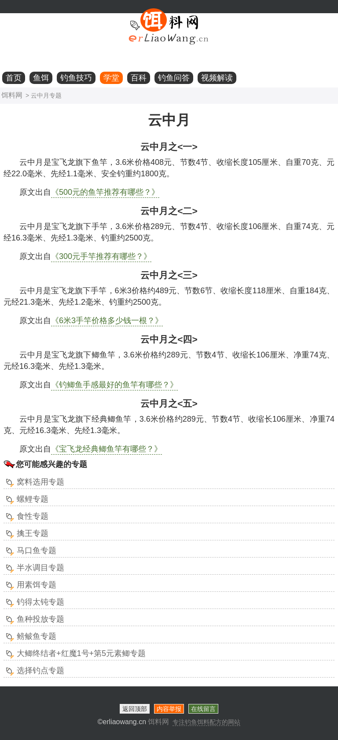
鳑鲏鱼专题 (36, 636)
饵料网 (11, 95)
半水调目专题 (40, 567)
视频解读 (217, 77)
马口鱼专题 (36, 550)
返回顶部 (134, 708)
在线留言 (203, 708)
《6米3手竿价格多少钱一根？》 (107, 320)
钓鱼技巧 (76, 77)
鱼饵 (41, 77)
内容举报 (169, 708)
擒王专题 (32, 533)
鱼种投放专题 (40, 619)
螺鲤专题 (32, 499)
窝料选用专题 (40, 482)
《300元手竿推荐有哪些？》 (101, 256)
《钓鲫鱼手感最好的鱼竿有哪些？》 (114, 384)
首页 (14, 77)
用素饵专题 (36, 584)
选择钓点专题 (40, 670)
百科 (139, 77)
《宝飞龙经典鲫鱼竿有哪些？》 (106, 449)
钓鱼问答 (174, 77)
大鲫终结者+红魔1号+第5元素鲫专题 (81, 653)
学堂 (111, 77)
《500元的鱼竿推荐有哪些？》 (105, 192)
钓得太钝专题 (40, 602)
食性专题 (32, 516)
